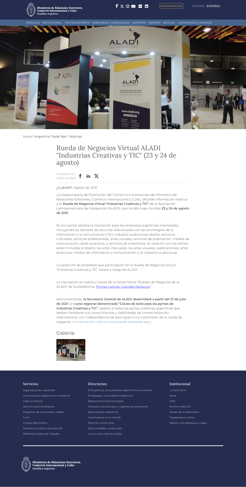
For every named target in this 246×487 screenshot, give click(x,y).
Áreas (172, 395)
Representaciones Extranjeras (106, 401)
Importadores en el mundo (104, 417)
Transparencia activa (181, 417)
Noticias (169, 22)
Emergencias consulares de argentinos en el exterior (120, 390)
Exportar (139, 22)
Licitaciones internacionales (105, 433)
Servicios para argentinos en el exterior (47, 395)
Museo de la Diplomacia (184, 412)
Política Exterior (77, 22)
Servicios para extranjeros (38, 406)
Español (213, 6)
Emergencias (171, 6)
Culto (26, 417)
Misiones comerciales (101, 422)
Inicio (27, 136)
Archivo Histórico (180, 406)
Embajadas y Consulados (110, 22)
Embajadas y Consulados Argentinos (110, 395)
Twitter (97, 176)
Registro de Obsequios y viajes (188, 422)
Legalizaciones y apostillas (39, 390)
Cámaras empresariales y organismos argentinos (118, 406)
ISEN (172, 401)
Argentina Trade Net (50, 136)
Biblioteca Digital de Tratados (41, 433)
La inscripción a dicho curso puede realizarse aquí (111, 322)
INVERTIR (154, 22)
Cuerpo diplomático (35, 422)
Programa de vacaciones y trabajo (43, 412)
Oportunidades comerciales (105, 428)
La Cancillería (177, 390)
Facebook (80, 176)
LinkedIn (88, 176)
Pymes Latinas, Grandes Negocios (123, 287)
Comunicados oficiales (195, 22)
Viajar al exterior (33, 401)
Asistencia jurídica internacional (42, 428)
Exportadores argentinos (103, 412)
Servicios (33, 22)
